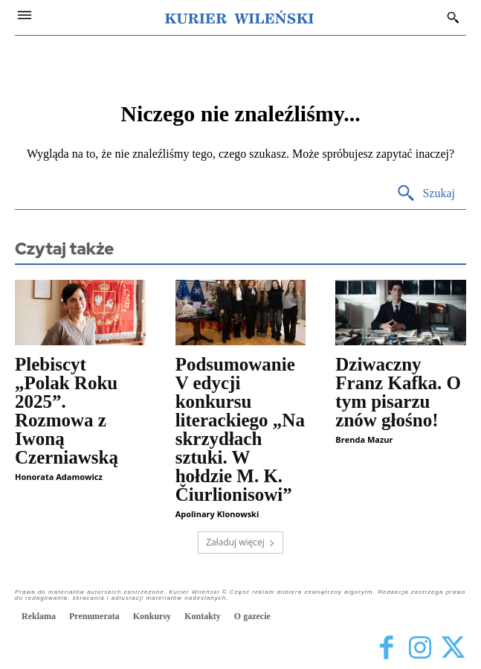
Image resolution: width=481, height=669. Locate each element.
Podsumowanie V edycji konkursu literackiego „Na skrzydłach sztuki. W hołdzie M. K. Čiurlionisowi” (240, 429)
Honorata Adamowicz (59, 476)
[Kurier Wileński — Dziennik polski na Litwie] (239, 17)
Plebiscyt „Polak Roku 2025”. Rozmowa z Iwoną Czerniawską (66, 410)
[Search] (425, 194)
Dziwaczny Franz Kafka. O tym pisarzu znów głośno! (398, 392)
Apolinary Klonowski (217, 513)
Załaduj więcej (240, 542)
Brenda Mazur (364, 439)
